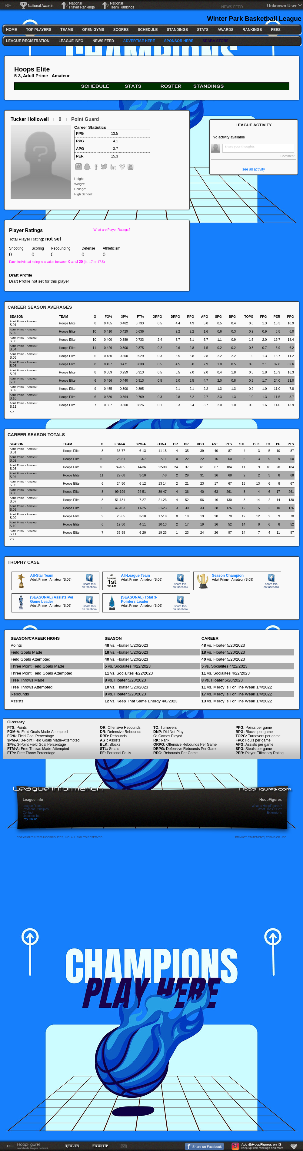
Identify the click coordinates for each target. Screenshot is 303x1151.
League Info (33, 800)
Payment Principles (36, 809)
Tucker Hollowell (30, 119)
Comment (288, 156)
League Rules (32, 806)
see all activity (253, 169)
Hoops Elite (32, 69)
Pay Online (30, 819)
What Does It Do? (270, 809)
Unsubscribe (31, 816)
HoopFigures (270, 800)
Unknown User (282, 5)
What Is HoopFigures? (267, 806)
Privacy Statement (249, 837)
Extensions (274, 812)
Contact (28, 812)
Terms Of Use (276, 837)
